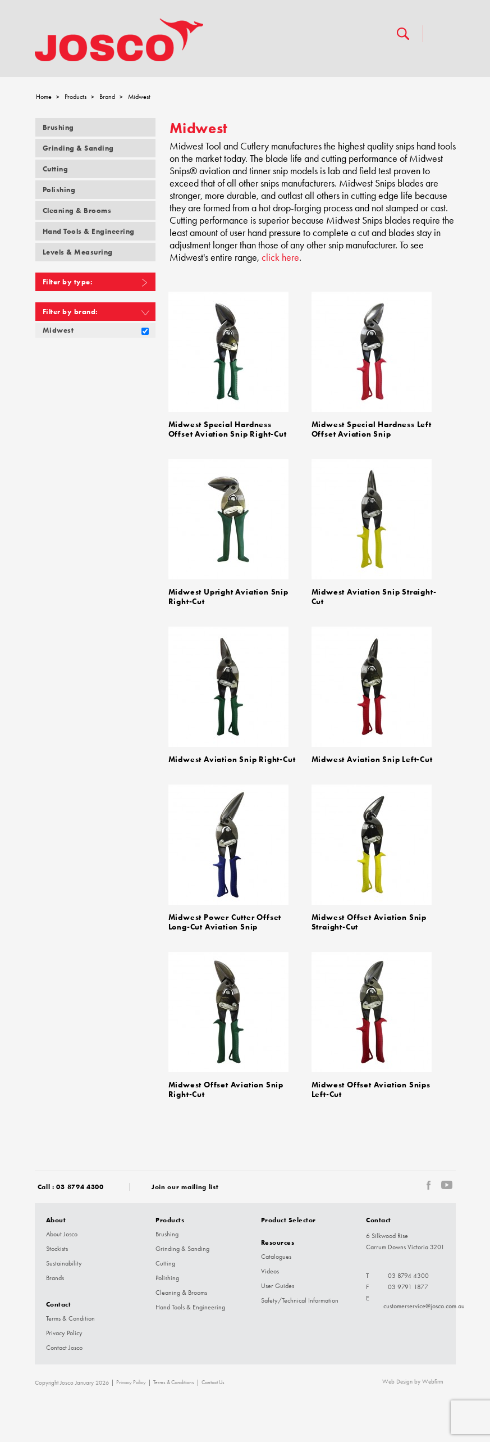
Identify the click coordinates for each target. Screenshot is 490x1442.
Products (75, 97)
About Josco (61, 1234)
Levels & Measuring (78, 252)
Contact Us (213, 1382)
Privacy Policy (64, 1333)
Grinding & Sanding (78, 148)
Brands (55, 1278)
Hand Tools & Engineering (89, 231)
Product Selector (288, 1220)
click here (280, 257)
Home (44, 97)
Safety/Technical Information (299, 1300)
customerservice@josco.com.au (424, 1306)
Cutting (55, 169)
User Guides (277, 1286)
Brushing (58, 127)
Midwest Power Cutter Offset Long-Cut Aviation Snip (225, 922)
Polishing (59, 189)
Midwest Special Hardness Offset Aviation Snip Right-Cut (227, 429)
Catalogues (276, 1256)
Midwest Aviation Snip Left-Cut (372, 759)
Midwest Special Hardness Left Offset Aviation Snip (372, 429)
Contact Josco (64, 1348)
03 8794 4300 (79, 1186)
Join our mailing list (185, 1186)
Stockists (57, 1249)
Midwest (58, 330)
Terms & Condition (70, 1318)
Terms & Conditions (173, 1382)
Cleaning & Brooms (77, 210)
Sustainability (64, 1263)
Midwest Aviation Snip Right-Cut (232, 759)
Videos (270, 1271)
